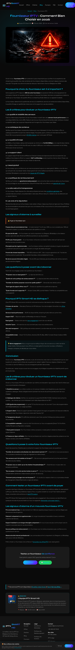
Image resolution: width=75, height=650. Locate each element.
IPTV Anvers (50, 631)
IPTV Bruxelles (51, 624)
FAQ (51, 5)
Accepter (69, 645)
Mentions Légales (36, 633)
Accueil (20, 5)
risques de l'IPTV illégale (30, 173)
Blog (39, 5)
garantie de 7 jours (54, 183)
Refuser (60, 645)
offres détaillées (64, 303)
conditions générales (49, 191)
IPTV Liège (50, 628)
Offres (26, 5)
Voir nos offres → (55, 577)
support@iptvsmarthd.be (54, 616)
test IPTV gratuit (20, 484)
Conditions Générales (37, 617)
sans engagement (32, 315)
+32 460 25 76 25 (52, 619)
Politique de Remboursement (38, 622)
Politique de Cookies (37, 628)
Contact (57, 5)
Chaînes (32, 5)
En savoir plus (13, 647)
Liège (38, 577)
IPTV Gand (50, 634)
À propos (45, 5)
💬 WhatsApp (45, 552)
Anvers (43, 577)
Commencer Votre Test (67, 5)
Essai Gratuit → (30, 552)
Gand (47, 577)
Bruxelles (33, 577)
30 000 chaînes (20, 135)
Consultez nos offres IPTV (37, 532)
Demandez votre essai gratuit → (42, 490)
